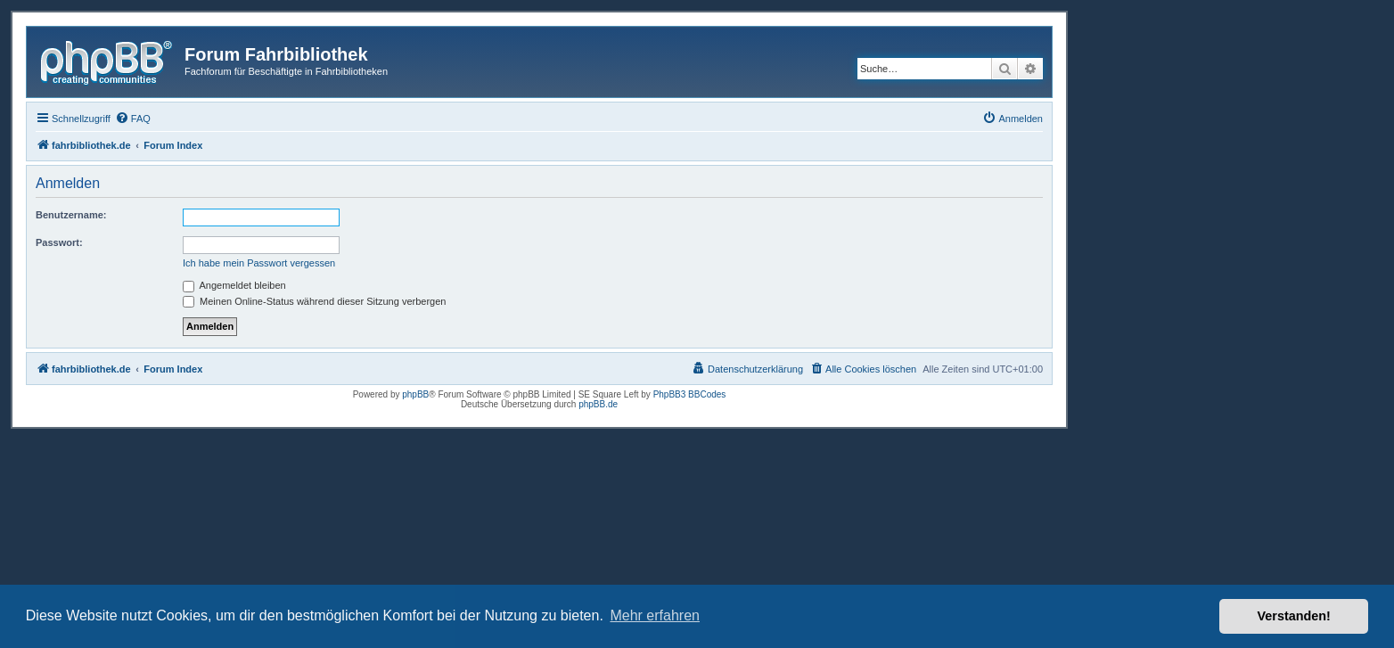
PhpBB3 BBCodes (689, 394)
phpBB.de (598, 404)
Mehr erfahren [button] (655, 615)
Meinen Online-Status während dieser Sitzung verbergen (314, 301)
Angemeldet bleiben (234, 285)
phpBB (415, 394)
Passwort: (59, 242)
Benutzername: (71, 214)
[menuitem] (133, 118)
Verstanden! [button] (1294, 616)
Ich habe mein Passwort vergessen (259, 263)
